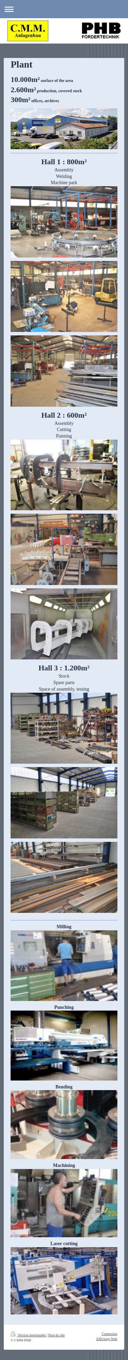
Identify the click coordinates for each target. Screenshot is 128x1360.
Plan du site (56, 1335)
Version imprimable (28, 1335)
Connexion (109, 1334)
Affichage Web (106, 1339)
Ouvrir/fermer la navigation (64, 9)
